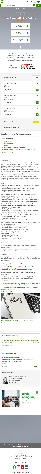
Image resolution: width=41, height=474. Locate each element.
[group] (20, 20)
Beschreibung (7, 141)
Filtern (36, 77)
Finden (34, 5)
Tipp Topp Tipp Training (7, 345)
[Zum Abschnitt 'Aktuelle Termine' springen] (20, 26)
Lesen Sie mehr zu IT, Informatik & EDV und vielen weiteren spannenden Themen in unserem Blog (17, 321)
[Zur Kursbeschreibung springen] (20, 40)
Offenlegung (20, 444)
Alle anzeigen (6, 366)
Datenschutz (29, 444)
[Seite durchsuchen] (18, 5)
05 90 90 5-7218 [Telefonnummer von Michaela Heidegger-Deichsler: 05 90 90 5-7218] (17, 378)
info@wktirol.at (22, 458)
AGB (35, 444)
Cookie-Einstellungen (10, 444)
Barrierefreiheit (17, 446)
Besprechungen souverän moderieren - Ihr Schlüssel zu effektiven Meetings (20, 340)
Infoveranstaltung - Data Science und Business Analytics (17, 359)
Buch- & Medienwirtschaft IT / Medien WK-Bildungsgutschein (18, 8)
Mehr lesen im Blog (9, 152)
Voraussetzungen (8, 143)
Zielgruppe (6, 145)
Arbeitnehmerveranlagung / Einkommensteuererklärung (16, 269)
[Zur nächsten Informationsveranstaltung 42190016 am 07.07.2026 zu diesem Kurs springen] (20, 33)
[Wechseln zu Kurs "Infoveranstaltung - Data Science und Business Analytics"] (35, 366)
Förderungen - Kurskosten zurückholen (14, 147)
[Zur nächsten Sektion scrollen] (20, 48)
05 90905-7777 (23, 455)
